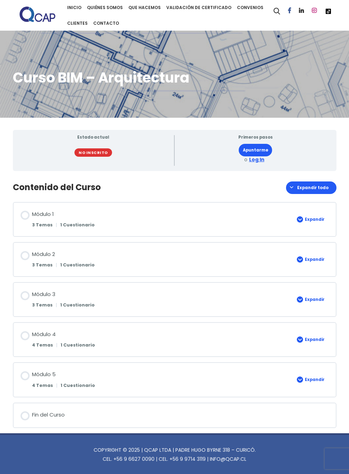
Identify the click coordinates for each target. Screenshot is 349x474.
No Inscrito (93, 152)
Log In (256, 159)
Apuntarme (255, 150)
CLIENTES (77, 23)
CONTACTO (106, 23)
